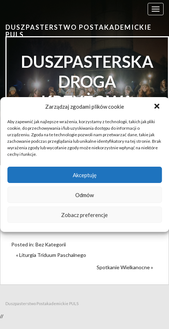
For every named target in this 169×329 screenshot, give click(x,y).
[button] (157, 107)
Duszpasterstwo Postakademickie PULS (78, 30)
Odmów (84, 195)
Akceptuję (85, 175)
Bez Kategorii (50, 244)
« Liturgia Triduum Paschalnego (51, 255)
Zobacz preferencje (84, 215)
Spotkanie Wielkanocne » (125, 267)
